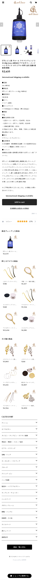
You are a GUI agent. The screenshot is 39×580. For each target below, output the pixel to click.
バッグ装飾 (5, 480)
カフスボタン (6, 429)
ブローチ (5, 467)
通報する (34, 213)
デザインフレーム (8, 505)
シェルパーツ (6, 499)
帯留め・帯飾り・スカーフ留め (12, 442)
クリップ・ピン (7, 474)
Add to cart (19, 202)
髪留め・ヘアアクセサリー (11, 486)
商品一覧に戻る (19, 547)
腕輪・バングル (7, 512)
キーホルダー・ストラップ (11, 461)
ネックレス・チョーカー (10, 493)
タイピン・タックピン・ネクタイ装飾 (15, 436)
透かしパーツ (6, 531)
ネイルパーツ (6, 524)
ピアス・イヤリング (8, 448)
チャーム (5, 423)
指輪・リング (6, 455)
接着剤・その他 (7, 518)
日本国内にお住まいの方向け (19, 208)
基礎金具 (5, 537)
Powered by (19, 560)
